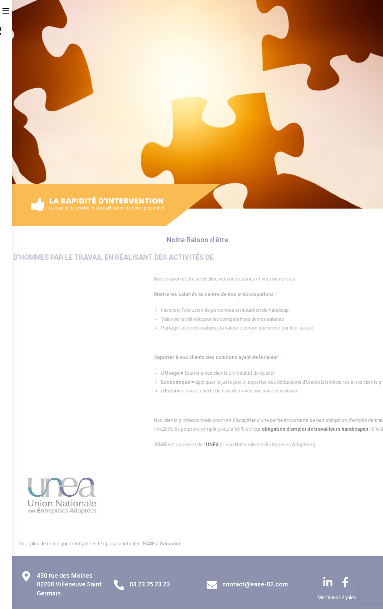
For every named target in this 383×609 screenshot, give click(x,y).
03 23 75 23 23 (150, 584)
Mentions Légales (337, 597)
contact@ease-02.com (255, 584)
